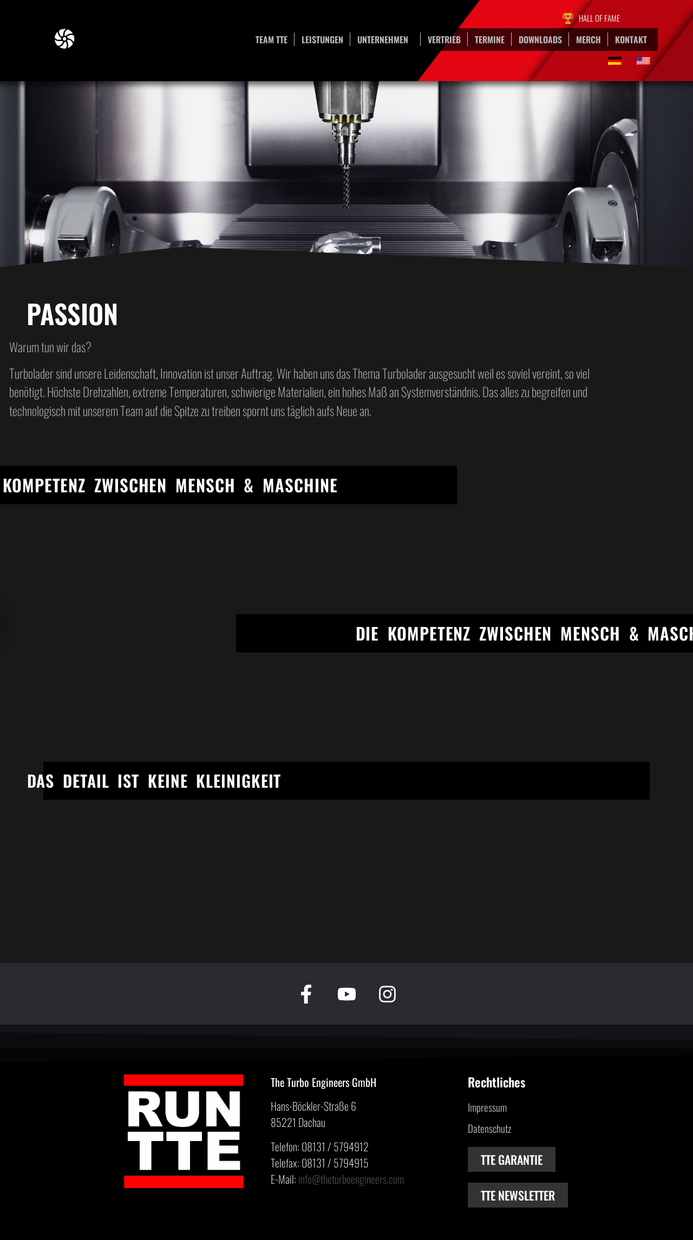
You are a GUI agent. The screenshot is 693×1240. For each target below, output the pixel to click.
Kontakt (631, 39)
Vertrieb (444, 39)
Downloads (540, 39)
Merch (588, 39)
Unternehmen (385, 39)
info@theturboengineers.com (351, 1179)
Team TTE (271, 39)
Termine (490, 39)
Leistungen (322, 39)
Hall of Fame (599, 18)
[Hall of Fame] (568, 18)
